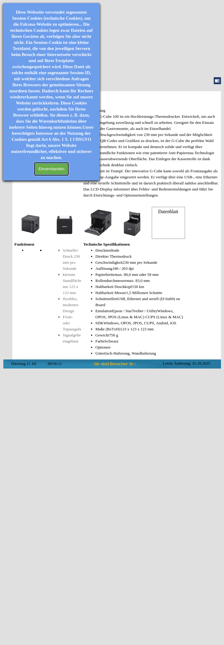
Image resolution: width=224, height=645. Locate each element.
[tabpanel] (151, 156)
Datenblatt (168, 211)
